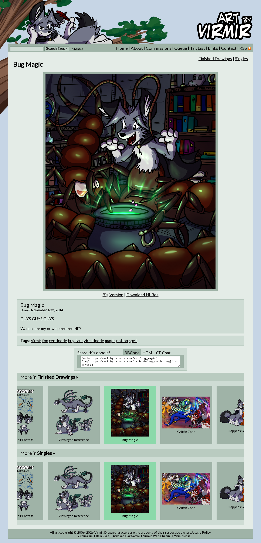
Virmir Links (182, 537)
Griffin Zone (186, 433)
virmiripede (94, 340)
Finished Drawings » (57, 379)
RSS (245, 48)
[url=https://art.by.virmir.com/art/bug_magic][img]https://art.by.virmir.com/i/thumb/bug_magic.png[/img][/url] (133, 362)
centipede (58, 340)
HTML (148, 352)
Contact (229, 48)
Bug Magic (130, 442)
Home (122, 48)
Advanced (77, 48)
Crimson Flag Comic (126, 537)
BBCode (132, 352)
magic (110, 340)
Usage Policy (201, 534)
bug (71, 340)
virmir (36, 340)
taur (79, 340)
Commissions (158, 48)
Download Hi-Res (142, 294)
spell (133, 340)
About (137, 48)
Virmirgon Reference (73, 442)
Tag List (197, 48)
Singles (241, 58)
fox (45, 340)
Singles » (46, 455)
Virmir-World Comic (156, 537)
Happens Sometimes (243, 433)
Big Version (112, 294)
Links (213, 48)
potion (122, 340)
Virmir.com (85, 537)
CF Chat (163, 352)
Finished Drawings (215, 58)
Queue (180, 48)
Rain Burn (102, 537)
